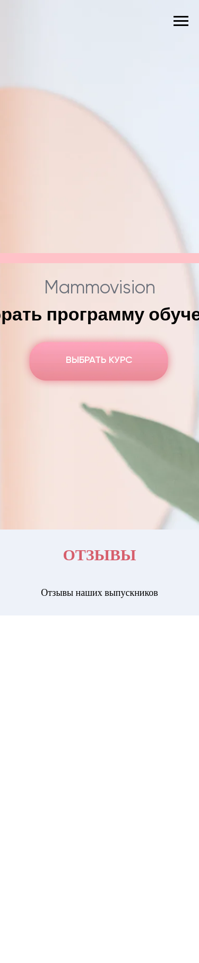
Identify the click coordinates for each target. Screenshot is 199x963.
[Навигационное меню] (181, 21)
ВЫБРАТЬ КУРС (99, 360)
